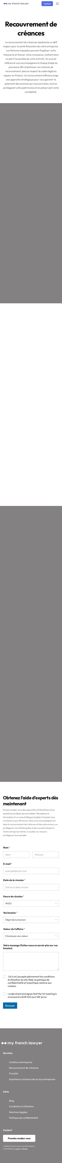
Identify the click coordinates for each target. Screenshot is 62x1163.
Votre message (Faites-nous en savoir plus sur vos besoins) (30, 947)
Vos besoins (10, 912)
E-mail (7, 863)
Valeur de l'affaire (14, 929)
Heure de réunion (13, 896)
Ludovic (17, 1149)
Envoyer (10, 1005)
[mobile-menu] (57, 3)
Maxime (25, 1149)
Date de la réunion (14, 880)
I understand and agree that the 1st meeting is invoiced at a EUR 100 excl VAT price (32, 995)
